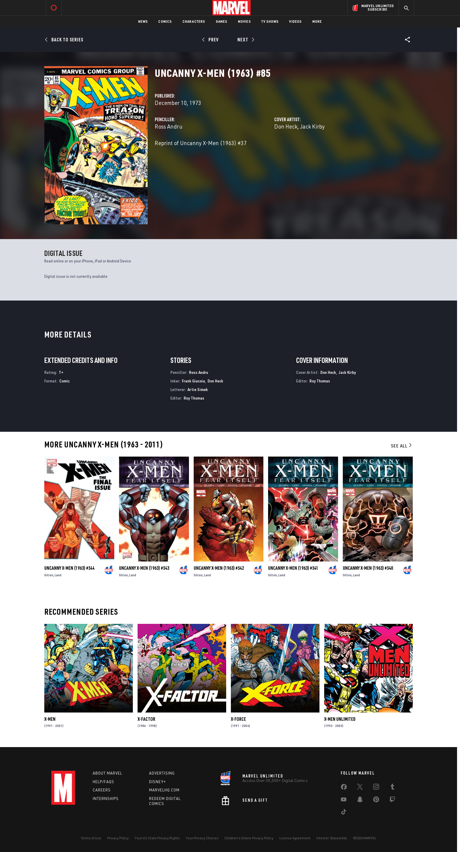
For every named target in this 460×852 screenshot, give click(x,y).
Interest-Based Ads (331, 838)
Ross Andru (168, 126)
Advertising (162, 773)
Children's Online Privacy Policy (248, 838)
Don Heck (285, 126)
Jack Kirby (312, 126)
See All (402, 446)
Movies (244, 21)
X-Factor (146, 719)
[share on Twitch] (392, 801)
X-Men (50, 719)
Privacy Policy (118, 838)
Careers (102, 790)
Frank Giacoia (193, 380)
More (317, 21)
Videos (295, 21)
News (143, 21)
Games (221, 21)
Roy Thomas (194, 397)
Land (58, 575)
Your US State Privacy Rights (157, 838)
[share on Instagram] (376, 788)
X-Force (238, 719)
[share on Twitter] (360, 788)
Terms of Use (91, 838)
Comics (165, 21)
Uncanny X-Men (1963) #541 (293, 568)
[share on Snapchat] (360, 801)
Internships (106, 798)
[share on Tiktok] (344, 813)
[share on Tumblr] (392, 788)
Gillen (48, 575)
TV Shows (270, 21)
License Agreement (294, 838)
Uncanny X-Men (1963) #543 (144, 568)
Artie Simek (197, 389)
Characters (193, 21)
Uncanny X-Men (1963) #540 (368, 568)
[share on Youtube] (344, 801)
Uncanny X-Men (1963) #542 (219, 568)
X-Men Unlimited (339, 719)
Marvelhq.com (164, 790)
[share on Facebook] (344, 788)
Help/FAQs (103, 781)
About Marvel (107, 773)
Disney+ (157, 781)
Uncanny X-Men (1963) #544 (69, 568)
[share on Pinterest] (376, 801)
